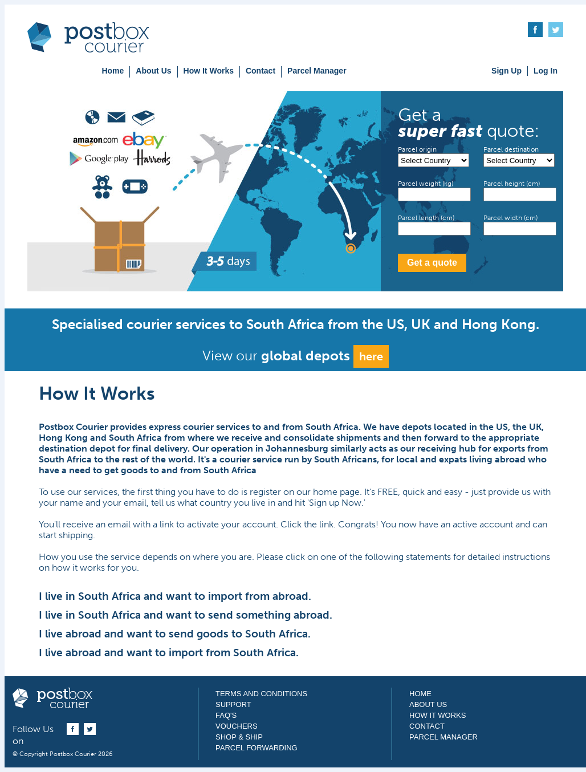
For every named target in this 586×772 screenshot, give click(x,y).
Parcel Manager (317, 70)
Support (233, 704)
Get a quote (432, 262)
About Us (153, 70)
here (371, 356)
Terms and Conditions (261, 693)
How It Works (209, 70)
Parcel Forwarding (256, 747)
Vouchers (236, 726)
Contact (260, 70)
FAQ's (226, 715)
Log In (545, 70)
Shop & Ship (239, 737)
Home (112, 70)
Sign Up (506, 70)
